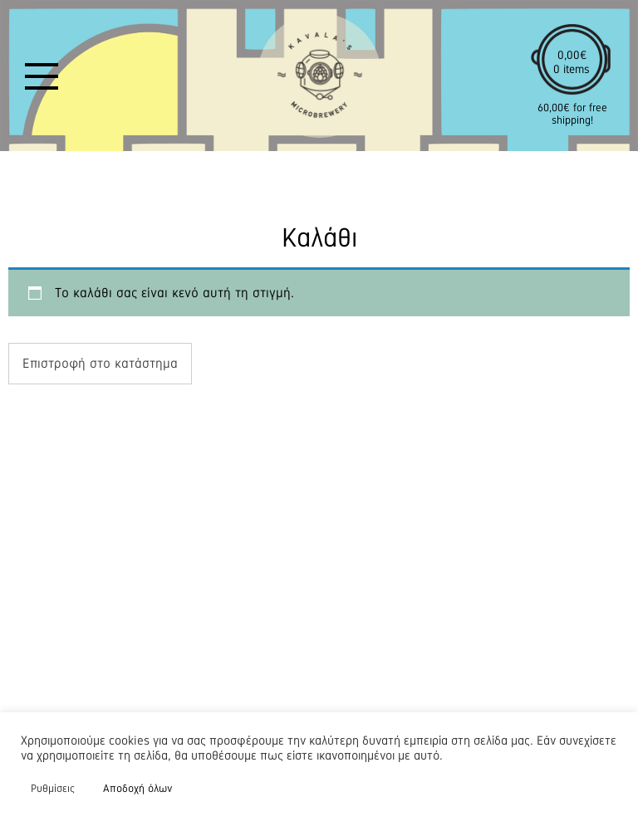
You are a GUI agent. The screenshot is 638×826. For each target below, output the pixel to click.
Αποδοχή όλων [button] (137, 788)
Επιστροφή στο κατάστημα (100, 363)
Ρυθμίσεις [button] (53, 788)
